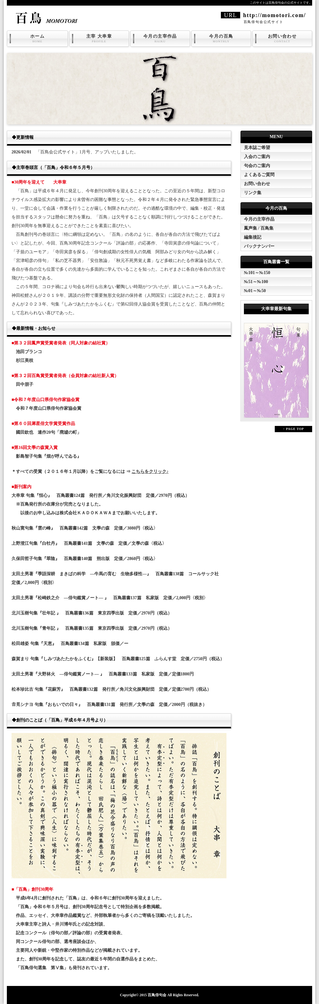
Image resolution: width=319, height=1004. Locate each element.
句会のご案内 (257, 165)
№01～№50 (255, 290)
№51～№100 (256, 281)
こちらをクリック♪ (150, 471)
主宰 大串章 (99, 38)
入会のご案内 (257, 156)
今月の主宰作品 (160, 38)
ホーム (37, 38)
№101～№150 (257, 272)
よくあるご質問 (259, 174)
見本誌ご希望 (257, 147)
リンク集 (252, 192)
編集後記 (252, 237)
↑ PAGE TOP (293, 429)
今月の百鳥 (221, 38)
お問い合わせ (282, 38)
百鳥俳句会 (157, 995)
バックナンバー (259, 246)
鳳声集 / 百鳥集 (259, 228)
